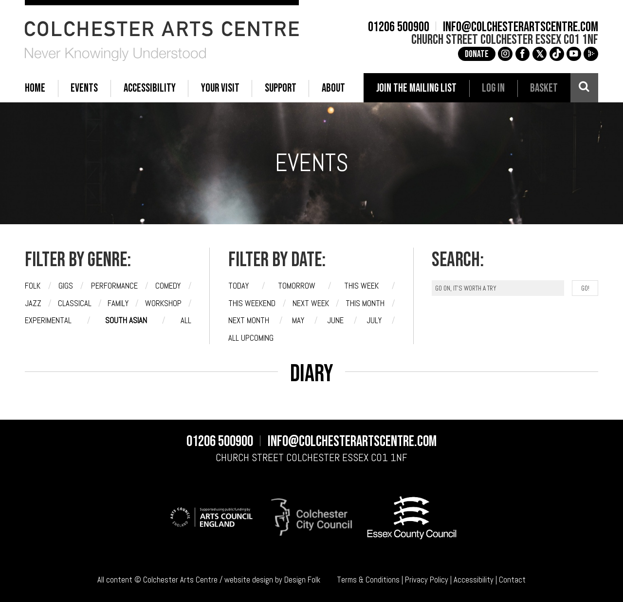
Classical (75, 303)
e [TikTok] (557, 53)
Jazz (33, 303)
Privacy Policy (426, 580)
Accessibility (474, 580)
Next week (311, 303)
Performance (114, 286)
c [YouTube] (574, 53)
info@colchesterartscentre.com (520, 27)
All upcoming (251, 338)
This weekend (251, 303)
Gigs (65, 286)
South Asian (126, 320)
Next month (248, 320)
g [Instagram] (505, 53)
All (186, 320)
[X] (539, 54)
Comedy (168, 286)
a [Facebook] (522, 53)
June (335, 320)
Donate (477, 54)
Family (118, 303)
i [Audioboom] (591, 53)
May (298, 320)
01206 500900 (398, 27)
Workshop (163, 303)
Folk (32, 286)
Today (238, 286)
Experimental (48, 320)
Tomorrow (296, 286)
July (374, 320)
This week (361, 286)
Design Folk (302, 580)
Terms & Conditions (368, 580)
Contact (512, 580)
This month (365, 303)
